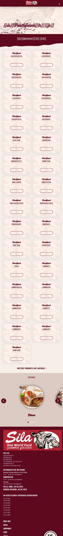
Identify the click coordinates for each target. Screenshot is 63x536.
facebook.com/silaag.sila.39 (11, 465)
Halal (5, 525)
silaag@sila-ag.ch (8, 463)
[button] (59, 4)
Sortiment (7, 528)
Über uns (7, 521)
